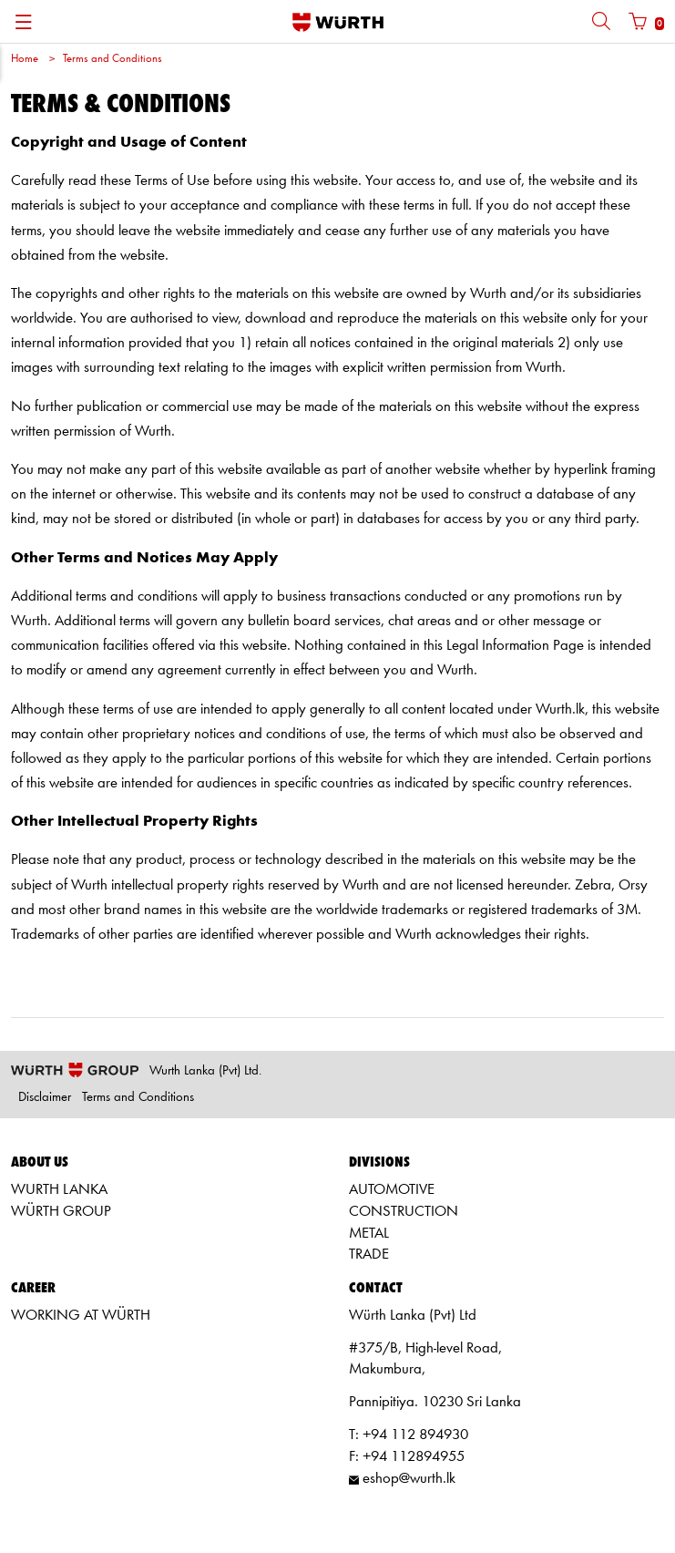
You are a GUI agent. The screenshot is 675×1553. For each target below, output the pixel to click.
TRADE (369, 1254)
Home (24, 59)
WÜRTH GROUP (61, 1211)
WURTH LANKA (59, 1190)
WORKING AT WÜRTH (80, 1315)
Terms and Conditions (112, 59)
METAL (369, 1233)
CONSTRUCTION (403, 1211)
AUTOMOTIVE (392, 1190)
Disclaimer (44, 1098)
